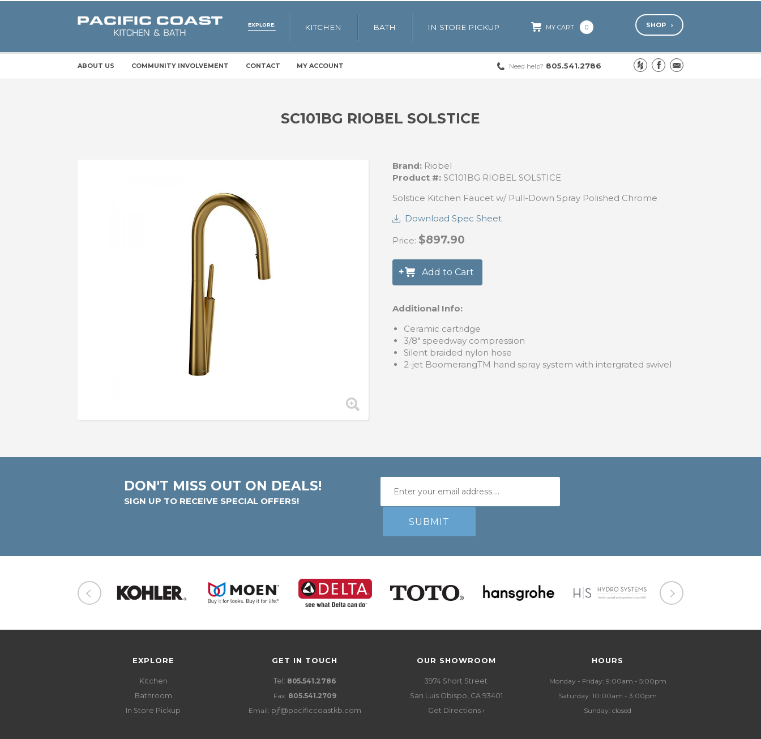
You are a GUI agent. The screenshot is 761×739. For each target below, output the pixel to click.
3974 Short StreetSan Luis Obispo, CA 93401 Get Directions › (456, 666)
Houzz (640, 65)
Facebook (658, 65)
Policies (216, 727)
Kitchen (336, 26)
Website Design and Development (565, 727)
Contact (263, 66)
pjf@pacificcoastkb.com (316, 681)
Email (676, 65)
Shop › (659, 26)
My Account (320, 66)
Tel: (305, 651)
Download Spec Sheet (453, 218)
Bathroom (153, 666)
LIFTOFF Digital (657, 727)
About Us (96, 66)
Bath (394, 26)
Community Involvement (180, 66)
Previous (89, 563)
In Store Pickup (471, 26)
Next (671, 563)
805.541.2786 (555, 65)
